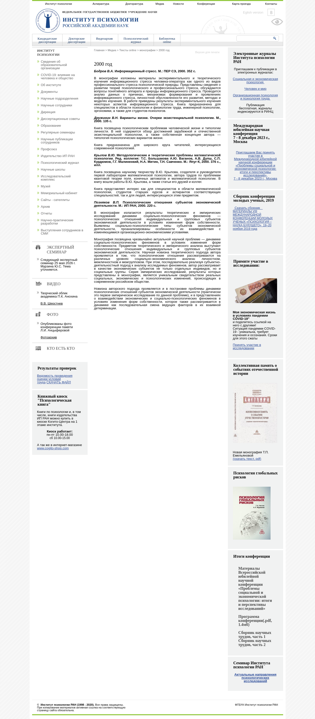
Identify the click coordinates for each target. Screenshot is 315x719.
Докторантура (134, 3)
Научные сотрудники (56, 105)
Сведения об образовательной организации (54, 65)
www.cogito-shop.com (53, 448)
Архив (45, 206)
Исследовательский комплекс (56, 177)
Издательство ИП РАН (58, 156)
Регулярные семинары (58, 132)
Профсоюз (49, 149)
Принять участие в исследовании (247, 346)
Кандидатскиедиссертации (47, 40)
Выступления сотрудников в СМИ (62, 231)
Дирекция (48, 112)
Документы (49, 92)
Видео (53, 284)
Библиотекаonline (167, 40)
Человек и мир (255, 89)
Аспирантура (101, 3)
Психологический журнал (60, 163)
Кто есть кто (61, 348)
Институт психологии (58, 3)
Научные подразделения (59, 98)
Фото (52, 314)
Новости (178, 3)
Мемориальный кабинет (59, 193)
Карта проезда (241, 3)
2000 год (164, 50)
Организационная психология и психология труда (255, 96)
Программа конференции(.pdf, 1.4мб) (255, 620)
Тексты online (127, 50)
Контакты (271, 3)
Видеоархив (104, 38)
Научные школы (53, 169)
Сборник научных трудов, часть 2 (254, 642)
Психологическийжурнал (135, 40)
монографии (147, 50)
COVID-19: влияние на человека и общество (58, 76)
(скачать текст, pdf (247, 459)
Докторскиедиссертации (76, 40)
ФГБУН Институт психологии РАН (256, 704)
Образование (51, 125)
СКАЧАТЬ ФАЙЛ (58, 382)
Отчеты (46, 213)
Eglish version (253, 12)
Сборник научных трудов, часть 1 (254, 634)
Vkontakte (271, 12)
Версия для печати (207, 52)
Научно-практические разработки (57, 221)
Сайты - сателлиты (55, 200)
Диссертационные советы (60, 119)
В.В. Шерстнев (52, 303)
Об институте (51, 85)
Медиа (160, 3)
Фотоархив (49, 337)
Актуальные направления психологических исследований (255, 678)
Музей (45, 186)
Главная (99, 50)
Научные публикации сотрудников (57, 140)
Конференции (206, 3)
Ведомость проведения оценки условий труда (55, 379)
